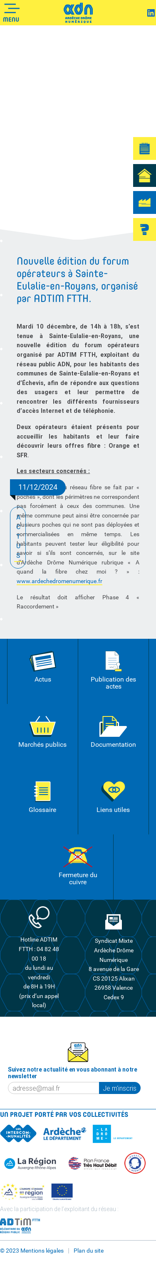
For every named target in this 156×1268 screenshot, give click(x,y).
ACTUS (18, 537)
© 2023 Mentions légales (32, 1250)
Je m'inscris (119, 1088)
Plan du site (89, 1250)
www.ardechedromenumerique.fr (59, 581)
